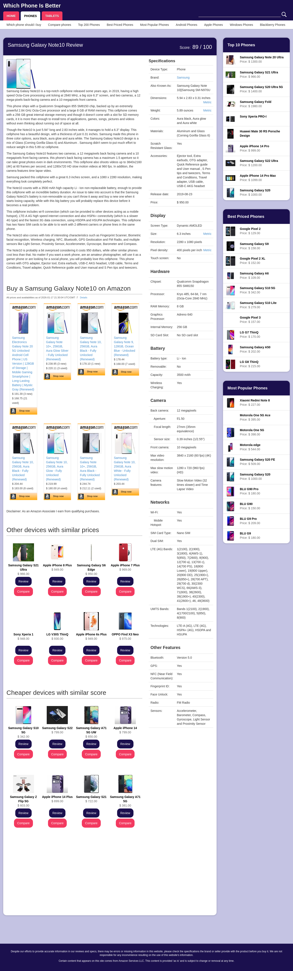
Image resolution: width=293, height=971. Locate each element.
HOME (11, 16)
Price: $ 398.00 (252, 432)
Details (83, 297)
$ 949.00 (57, 567)
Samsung (183, 77)
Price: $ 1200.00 (259, 163)
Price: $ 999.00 (254, 148)
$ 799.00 (57, 730)
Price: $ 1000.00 (255, 192)
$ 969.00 (125, 567)
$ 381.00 (125, 801)
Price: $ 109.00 (254, 275)
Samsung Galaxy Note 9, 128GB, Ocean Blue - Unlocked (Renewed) (124, 346)
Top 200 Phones (89, 24)
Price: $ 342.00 (257, 290)
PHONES (30, 16)
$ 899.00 (57, 799)
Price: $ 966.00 (259, 74)
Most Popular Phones (154, 24)
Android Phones (186, 24)
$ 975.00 (125, 636)
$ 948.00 (24, 636)
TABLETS (52, 16)
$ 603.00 (23, 801)
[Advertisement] (74, 882)
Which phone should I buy (23, 24)
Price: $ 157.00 (250, 320)
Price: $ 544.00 (250, 447)
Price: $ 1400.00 (261, 89)
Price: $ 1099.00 (258, 178)
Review (23, 581)
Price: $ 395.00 (255, 417)
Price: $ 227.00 (255, 402)
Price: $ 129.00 (250, 231)
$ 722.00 (91, 799)
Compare (23, 591)
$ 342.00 (23, 732)
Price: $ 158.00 (254, 246)
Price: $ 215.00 (250, 364)
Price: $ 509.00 (257, 462)
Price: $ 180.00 (250, 491)
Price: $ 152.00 (252, 261)
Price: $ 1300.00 (262, 59)
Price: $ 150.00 (250, 506)
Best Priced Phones (120, 24)
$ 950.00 (91, 570)
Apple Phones (213, 24)
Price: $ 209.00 (250, 521)
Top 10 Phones (241, 45)
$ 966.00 (23, 570)
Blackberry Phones (272, 24)
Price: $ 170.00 (250, 334)
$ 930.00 (57, 636)
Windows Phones (241, 24)
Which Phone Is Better (32, 6)
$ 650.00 (91, 732)
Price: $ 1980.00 (255, 104)
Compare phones (59, 24)
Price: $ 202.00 (255, 349)
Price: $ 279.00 (258, 305)
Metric (207, 102)
